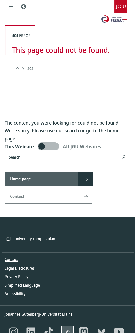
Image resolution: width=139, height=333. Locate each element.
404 (30, 68)
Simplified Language (22, 285)
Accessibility (15, 293)
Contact (11, 259)
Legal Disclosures (20, 268)
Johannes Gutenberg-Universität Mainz (38, 314)
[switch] (67, 146)
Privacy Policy (16, 276)
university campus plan (35, 238)
